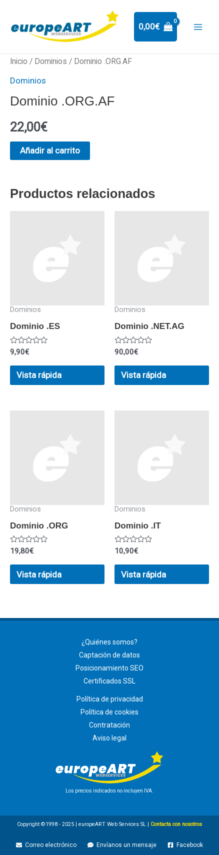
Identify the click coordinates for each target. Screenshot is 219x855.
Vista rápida (39, 375)
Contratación (109, 725)
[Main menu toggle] (198, 27)
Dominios (50, 61)
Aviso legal (109, 738)
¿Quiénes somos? (110, 642)
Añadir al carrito (50, 151)
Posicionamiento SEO (110, 668)
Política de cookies (109, 712)
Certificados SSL (110, 681)
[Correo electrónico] (47, 845)
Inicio (19, 61)
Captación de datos (109, 655)
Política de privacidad (109, 699)
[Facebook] (185, 845)
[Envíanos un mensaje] (122, 845)
